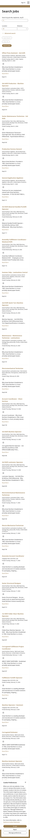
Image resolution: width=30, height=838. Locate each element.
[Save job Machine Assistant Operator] (3, 770)
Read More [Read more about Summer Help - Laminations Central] (5, 293)
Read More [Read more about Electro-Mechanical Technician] (5, 546)
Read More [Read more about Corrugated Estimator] (5, 751)
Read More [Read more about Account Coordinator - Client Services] (5, 422)
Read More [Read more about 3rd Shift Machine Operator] (5, 452)
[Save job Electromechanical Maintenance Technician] (3, 506)
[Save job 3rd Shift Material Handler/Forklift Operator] (3, 220)
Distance (19, 26)
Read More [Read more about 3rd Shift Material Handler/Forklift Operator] (5, 230)
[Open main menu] (28, 2)
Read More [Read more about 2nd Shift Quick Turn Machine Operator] (5, 326)
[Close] (25, 782)
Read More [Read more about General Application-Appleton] (5, 197)
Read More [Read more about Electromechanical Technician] (5, 389)
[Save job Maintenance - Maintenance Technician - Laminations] (3, 348)
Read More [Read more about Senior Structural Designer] (5, 604)
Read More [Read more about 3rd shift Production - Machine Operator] (5, 106)
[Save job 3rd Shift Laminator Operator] (3, 473)
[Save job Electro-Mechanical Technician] (3, 536)
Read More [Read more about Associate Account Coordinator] (5, 573)
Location (4, 26)
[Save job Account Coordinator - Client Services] (3, 412)
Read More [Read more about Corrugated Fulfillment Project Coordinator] (5, 668)
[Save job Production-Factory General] (3, 158)
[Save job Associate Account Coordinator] (3, 563)
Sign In (23, 2)
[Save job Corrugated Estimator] (3, 741)
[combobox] (10, 29)
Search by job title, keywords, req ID (12, 17)
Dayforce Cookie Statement (11, 822)
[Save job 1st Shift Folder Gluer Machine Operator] (3, 627)
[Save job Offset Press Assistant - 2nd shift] (3, 64)
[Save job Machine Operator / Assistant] (3, 712)
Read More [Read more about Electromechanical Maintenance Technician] (5, 515)
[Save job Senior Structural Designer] (3, 594)
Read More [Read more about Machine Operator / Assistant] (5, 722)
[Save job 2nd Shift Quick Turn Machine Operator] (3, 316)
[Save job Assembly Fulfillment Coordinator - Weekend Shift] (3, 252)
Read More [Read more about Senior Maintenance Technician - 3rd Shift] (5, 139)
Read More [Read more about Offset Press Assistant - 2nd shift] (5, 73)
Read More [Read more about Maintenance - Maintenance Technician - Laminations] (5, 358)
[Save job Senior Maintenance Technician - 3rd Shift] (3, 129)
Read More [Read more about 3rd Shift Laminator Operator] (5, 483)
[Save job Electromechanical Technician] (3, 379)
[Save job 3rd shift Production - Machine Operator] (3, 96)
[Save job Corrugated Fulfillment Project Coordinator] (3, 658)
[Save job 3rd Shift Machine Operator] (3, 442)
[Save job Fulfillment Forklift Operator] (3, 685)
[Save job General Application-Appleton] (3, 187)
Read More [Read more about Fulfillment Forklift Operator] (5, 695)
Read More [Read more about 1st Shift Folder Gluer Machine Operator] (5, 636)
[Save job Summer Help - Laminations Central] (3, 283)
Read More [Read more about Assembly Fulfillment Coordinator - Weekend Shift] (5, 262)
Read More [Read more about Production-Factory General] (5, 168)
